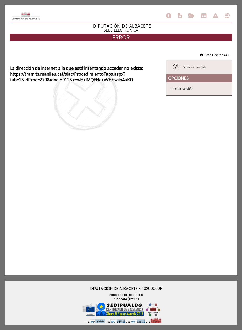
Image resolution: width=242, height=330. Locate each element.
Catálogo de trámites (180, 15)
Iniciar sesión (182, 88)
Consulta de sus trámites (191, 15)
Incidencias (215, 15)
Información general (168, 15)
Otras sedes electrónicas (227, 15)
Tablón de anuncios (203, 15)
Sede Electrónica (216, 55)
